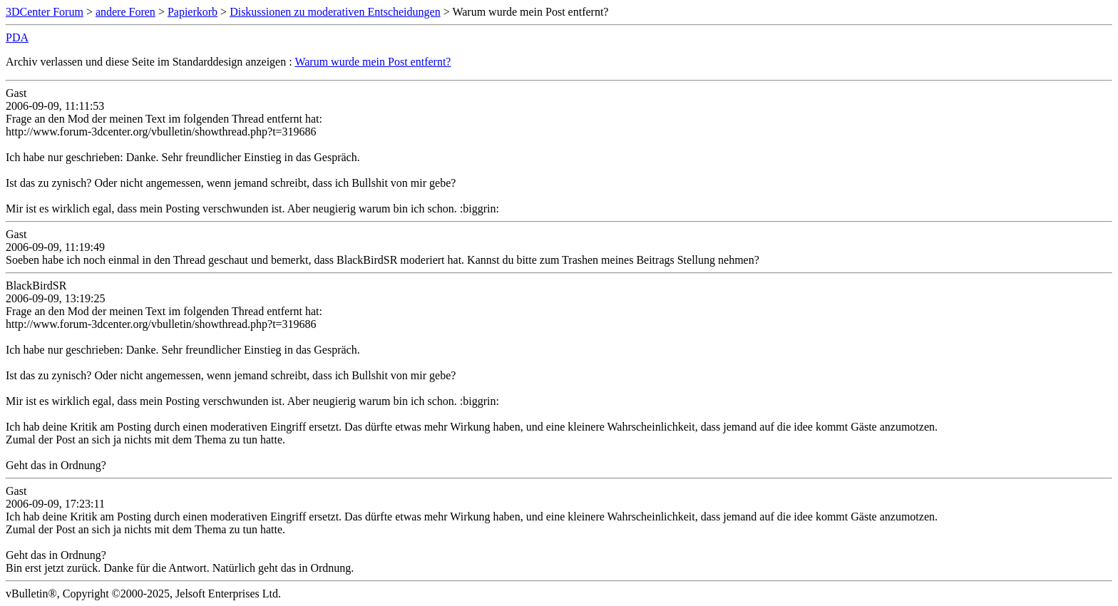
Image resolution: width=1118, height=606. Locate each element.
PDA (17, 37)
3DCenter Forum (44, 12)
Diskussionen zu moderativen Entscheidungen (335, 12)
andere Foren (125, 12)
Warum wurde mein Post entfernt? (372, 62)
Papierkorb (192, 12)
